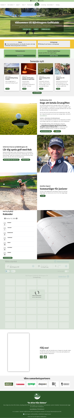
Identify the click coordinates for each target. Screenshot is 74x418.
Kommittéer (50, 5)
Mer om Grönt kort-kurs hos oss (11, 159)
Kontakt (36, 29)
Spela (17, 5)
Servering (43, 5)
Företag (57, 5)
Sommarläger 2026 (46, 29)
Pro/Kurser (30, 5)
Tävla (23, 5)
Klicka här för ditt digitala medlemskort (37, 416)
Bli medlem (10, 5)
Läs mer (7, 88)
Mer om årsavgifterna (46, 131)
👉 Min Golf (57, 131)
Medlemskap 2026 (26, 29)
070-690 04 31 (41, 409)
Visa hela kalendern (7, 257)
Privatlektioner (25, 159)
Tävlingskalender (20, 55)
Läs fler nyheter (37, 93)
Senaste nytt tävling (54, 55)
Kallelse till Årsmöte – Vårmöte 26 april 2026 (28, 78)
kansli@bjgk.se (43, 115)
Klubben (3, 5)
